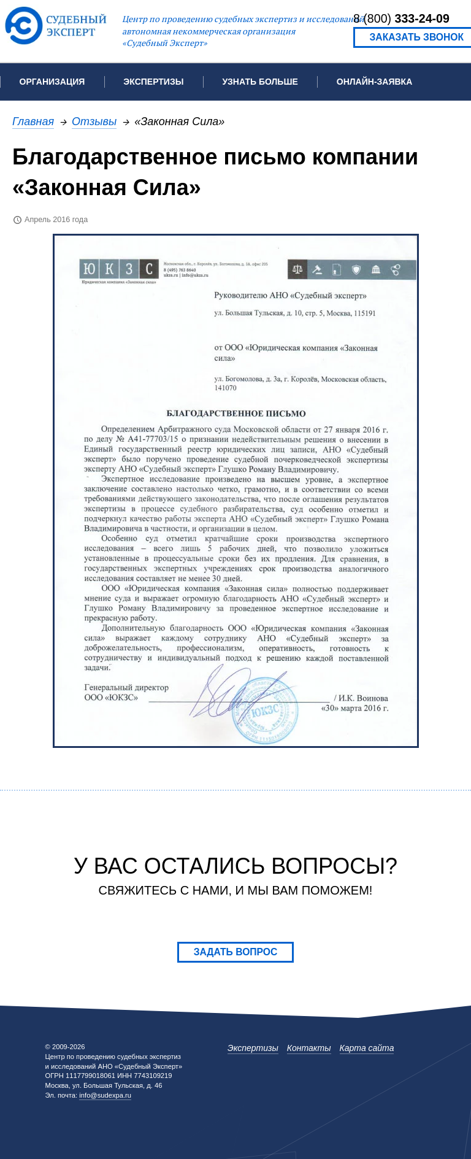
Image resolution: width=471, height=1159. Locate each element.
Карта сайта (367, 1047)
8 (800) (401, 18)
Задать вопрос (236, 952)
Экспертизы (253, 1047)
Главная (33, 121)
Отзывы (94, 121)
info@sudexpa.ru (105, 1095)
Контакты (309, 1047)
